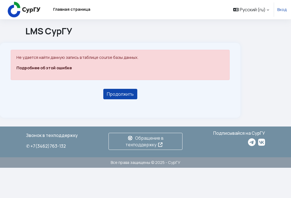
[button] (251, 9)
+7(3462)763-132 (48, 146)
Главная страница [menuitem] (71, 9)
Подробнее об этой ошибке (44, 67)
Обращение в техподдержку (144, 141)
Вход (282, 9)
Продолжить (120, 94)
